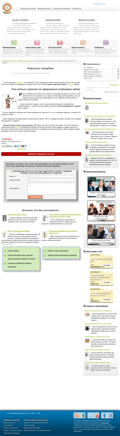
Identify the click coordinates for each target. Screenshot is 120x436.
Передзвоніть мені (99, 3)
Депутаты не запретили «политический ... (98, 155)
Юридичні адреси (29, 425)
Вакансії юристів (9, 422)
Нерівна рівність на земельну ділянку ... (98, 336)
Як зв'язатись (8, 425)
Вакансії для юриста (77, 47)
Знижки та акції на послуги (13, 430)
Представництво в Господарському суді (37, 430)
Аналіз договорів (13, 251)
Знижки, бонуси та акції (33, 47)
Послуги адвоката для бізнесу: (36, 420)
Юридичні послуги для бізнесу (25, 60)
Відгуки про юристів (55, 47)
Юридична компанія (9, 47)
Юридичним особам (28, 8)
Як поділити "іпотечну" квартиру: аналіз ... (98, 362)
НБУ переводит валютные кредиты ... (97, 103)
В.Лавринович (105, 422)
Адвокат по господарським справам (36, 422)
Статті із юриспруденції (97, 306)
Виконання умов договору (17, 214)
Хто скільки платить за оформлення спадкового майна (30, 73)
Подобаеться (21, 149)
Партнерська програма (11, 433)
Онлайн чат (76, 8)
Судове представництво (62, 8)
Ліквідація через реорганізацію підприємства (62, 255)
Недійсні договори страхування (58, 251)
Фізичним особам (44, 8)
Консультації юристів (95, 172)
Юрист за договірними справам (18, 231)
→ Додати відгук (113, 85)
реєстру (17, 127)
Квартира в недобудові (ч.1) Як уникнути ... (99, 310)
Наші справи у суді (94, 251)
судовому (70, 84)
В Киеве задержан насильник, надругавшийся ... (100, 116)
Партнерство (99, 47)
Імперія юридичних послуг (7, 8)
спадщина (19, 82)
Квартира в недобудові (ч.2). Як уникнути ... (99, 323)
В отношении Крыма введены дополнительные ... (101, 129)
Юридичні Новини (93, 98)
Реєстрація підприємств (32, 428)
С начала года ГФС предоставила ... (97, 142)
